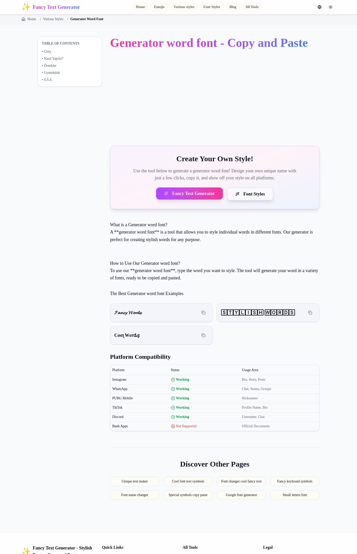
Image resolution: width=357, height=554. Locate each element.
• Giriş (46, 51)
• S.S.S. (47, 80)
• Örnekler (49, 66)
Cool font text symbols (188, 481)
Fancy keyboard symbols (294, 481)
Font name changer (134, 495)
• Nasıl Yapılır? (52, 58)
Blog (232, 7)
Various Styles (53, 19)
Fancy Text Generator (189, 193)
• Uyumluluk (51, 73)
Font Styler (211, 7)
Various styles (184, 7)
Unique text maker (135, 481)
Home (140, 7)
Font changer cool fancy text (241, 481)
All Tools (252, 7)
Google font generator (241, 495)
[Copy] (203, 313)
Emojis (159, 7)
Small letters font (295, 495)
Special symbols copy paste (188, 495)
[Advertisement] (214, 98)
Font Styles (250, 194)
